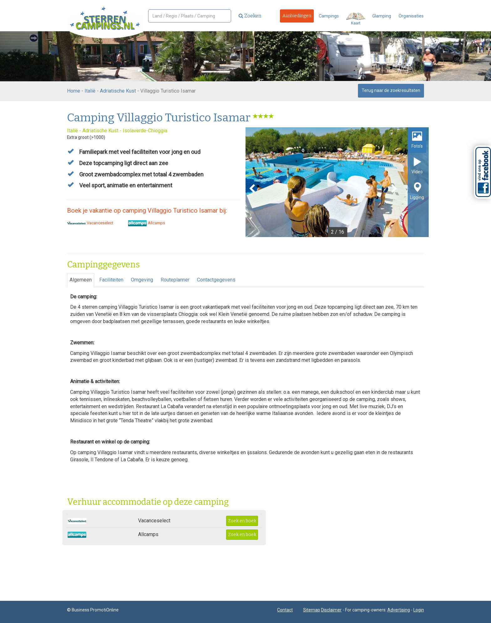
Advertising (398, 609)
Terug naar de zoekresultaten (391, 90)
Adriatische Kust (118, 91)
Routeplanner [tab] (175, 280)
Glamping (381, 15)
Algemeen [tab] (81, 280)
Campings (329, 15)
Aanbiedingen (296, 15)
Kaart (355, 19)
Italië (90, 91)
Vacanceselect (90, 222)
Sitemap (311, 609)
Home (73, 91)
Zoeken (250, 16)
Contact (285, 609)
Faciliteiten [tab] (111, 280)
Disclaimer (331, 609)
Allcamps (146, 222)
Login (418, 609)
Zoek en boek (242, 521)
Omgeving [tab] (142, 280)
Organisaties (411, 15)
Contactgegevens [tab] (216, 280)
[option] (337, 182)
